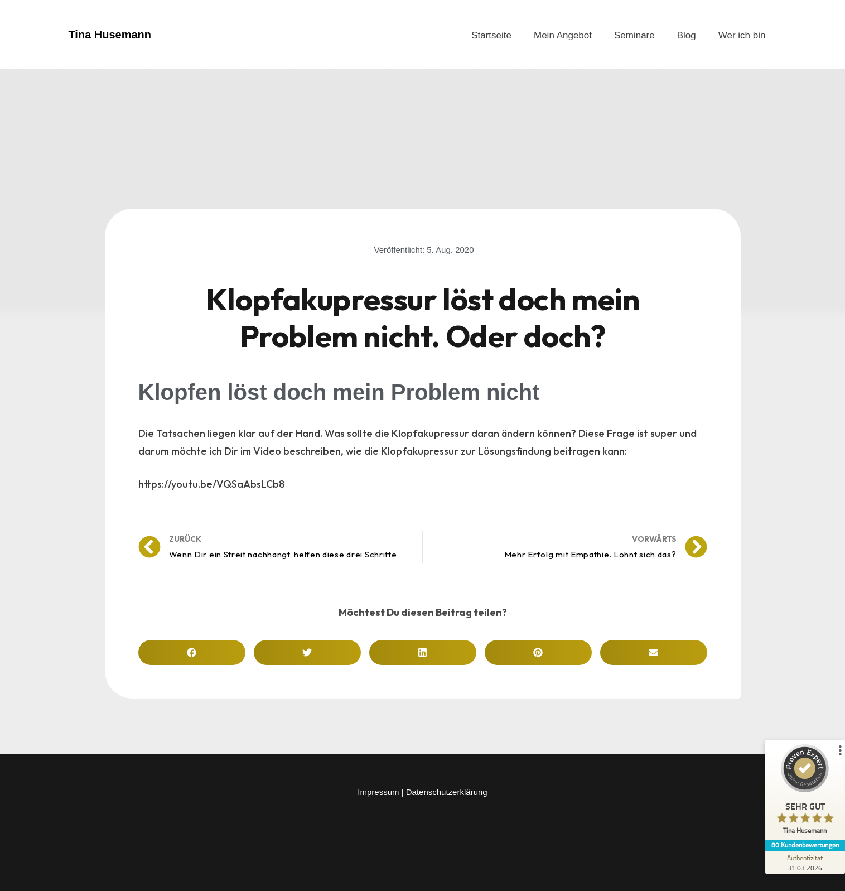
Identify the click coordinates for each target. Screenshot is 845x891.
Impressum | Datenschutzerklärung (422, 792)
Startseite (491, 35)
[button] (191, 652)
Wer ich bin (742, 35)
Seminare (634, 35)
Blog (686, 35)
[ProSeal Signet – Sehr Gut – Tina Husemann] (803, 792)
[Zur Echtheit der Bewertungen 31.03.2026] (803, 862)
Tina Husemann (110, 34)
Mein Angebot (563, 35)
